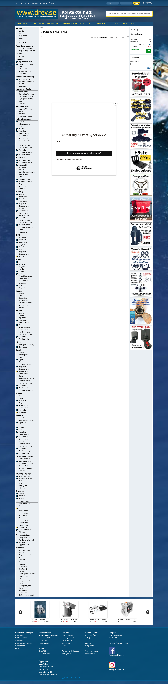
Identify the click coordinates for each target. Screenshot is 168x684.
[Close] (115, 103)
